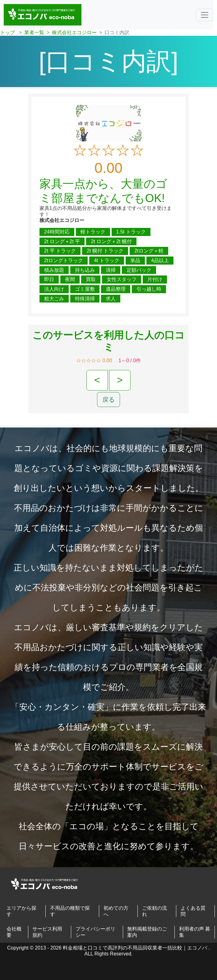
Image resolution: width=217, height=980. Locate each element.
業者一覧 (34, 32)
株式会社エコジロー (74, 32)
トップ (7, 32)
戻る (108, 399)
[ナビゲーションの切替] (204, 15)
